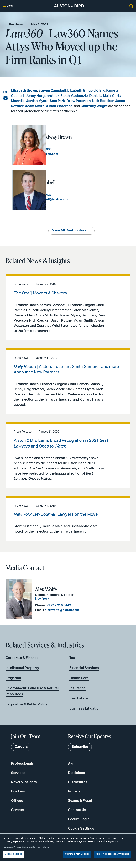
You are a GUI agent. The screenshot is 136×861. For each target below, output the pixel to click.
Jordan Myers (37, 101)
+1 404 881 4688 (72, 149)
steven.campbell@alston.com (80, 199)
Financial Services (84, 668)
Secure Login (79, 819)
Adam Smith (35, 106)
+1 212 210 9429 (72, 194)
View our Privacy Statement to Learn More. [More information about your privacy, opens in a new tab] (26, 847)
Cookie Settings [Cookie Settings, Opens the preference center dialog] (13, 854)
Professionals (22, 763)
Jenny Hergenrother (42, 96)
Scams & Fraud (80, 800)
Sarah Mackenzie (74, 96)
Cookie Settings (81, 828)
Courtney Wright (94, 106)
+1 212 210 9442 (58, 605)
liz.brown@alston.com (75, 154)
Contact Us (77, 810)
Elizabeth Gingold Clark (86, 90)
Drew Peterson (78, 101)
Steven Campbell (52, 90)
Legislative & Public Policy (26, 704)
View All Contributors (69, 230)
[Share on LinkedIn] (5, 91)
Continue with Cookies (77, 854)
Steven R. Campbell (69, 182)
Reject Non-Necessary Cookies (112, 854)
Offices (17, 800)
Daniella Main (100, 96)
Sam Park (57, 101)
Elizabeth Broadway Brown (77, 136)
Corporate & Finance (22, 657)
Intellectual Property (22, 668)
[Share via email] (5, 98)
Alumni (73, 763)
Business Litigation (85, 708)
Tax (72, 657)
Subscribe (80, 747)
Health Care (79, 678)
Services (18, 772)
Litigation (13, 678)
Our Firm (18, 791)
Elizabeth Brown (24, 90)
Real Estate (78, 698)
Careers (17, 810)
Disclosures (77, 782)
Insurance (77, 688)
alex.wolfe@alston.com (61, 609)
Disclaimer (76, 772)
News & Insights (24, 782)
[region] (68, 847)
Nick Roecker (103, 101)
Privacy (74, 791)
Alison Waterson (59, 106)
